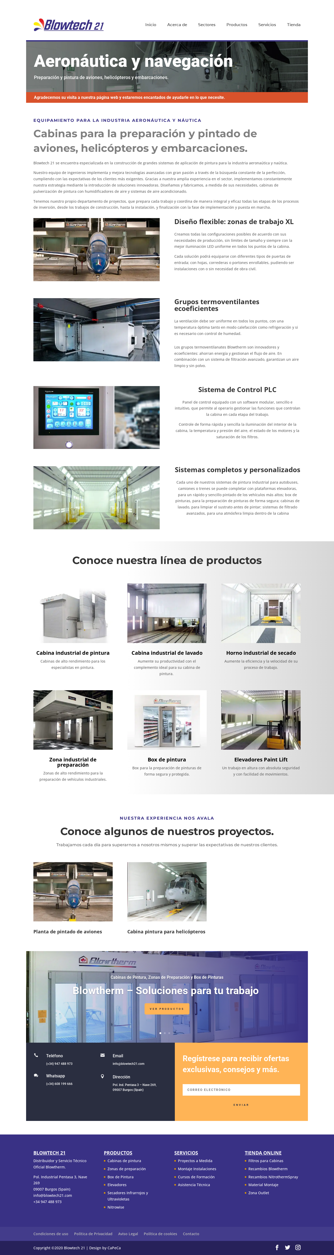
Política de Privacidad (93, 1233)
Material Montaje (263, 1184)
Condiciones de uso (50, 1233)
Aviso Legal (128, 1233)
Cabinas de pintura (124, 1160)
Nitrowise (116, 1207)
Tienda (294, 25)
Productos (236, 25)
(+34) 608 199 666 (59, 1084)
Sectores (207, 25)
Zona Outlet (258, 1192)
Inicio (150, 25)
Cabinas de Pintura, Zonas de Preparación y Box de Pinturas (167, 980)
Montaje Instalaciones (197, 1168)
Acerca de (177, 25)
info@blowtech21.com (128, 1064)
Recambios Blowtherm (268, 1168)
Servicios (267, 25)
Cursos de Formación (196, 1176)
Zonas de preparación (127, 1168)
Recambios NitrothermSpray (273, 1176)
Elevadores (117, 1184)
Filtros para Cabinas (265, 1160)
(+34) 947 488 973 (59, 1064)
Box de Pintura (121, 1176)
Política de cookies (160, 1233)
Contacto (191, 1233)
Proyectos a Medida (195, 1160)
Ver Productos (167, 1012)
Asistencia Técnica (194, 1184)
